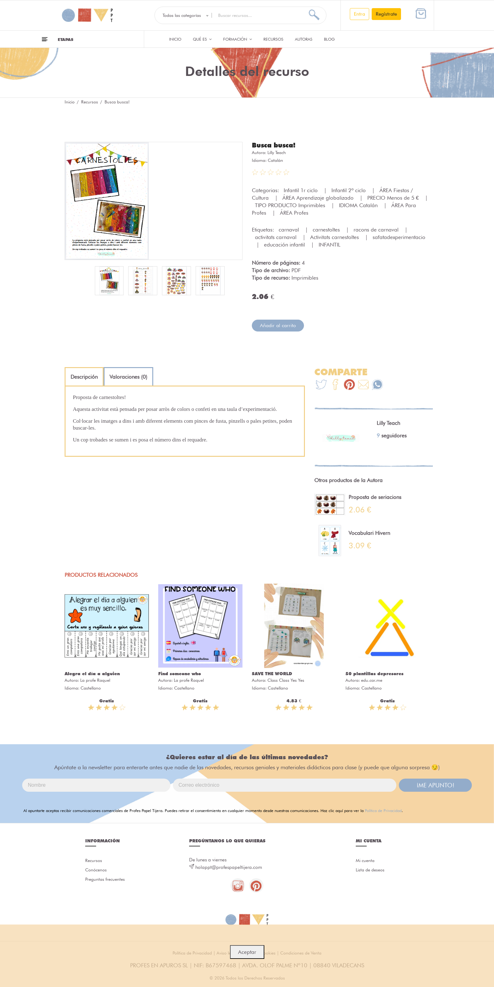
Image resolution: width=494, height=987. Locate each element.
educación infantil (285, 244)
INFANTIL (329, 244)
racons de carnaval (377, 229)
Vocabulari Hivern (369, 533)
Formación (237, 39)
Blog (329, 39)
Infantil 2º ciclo (349, 190)
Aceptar (247, 952)
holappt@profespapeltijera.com (228, 867)
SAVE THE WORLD (272, 673)
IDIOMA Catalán (359, 205)
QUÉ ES (202, 39)
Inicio (175, 39)
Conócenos (97, 870)
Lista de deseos (371, 870)
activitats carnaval (276, 237)
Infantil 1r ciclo (301, 190)
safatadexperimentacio (399, 237)
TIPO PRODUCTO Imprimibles (291, 205)
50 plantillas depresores (374, 673)
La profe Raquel (95, 679)
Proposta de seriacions (375, 497)
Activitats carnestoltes (335, 237)
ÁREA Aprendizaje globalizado (318, 197)
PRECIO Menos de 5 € (393, 197)
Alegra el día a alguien (92, 673)
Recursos (273, 39)
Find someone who (179, 673)
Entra (359, 14)
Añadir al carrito (278, 325)
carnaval (290, 229)
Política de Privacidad (383, 810)
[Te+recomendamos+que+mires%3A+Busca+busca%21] (335, 385)
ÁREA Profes (294, 212)
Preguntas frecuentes (106, 880)
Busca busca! (274, 145)
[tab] (84, 376)
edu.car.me (371, 679)
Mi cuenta (366, 860)
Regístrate (386, 14)
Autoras (303, 39)
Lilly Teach (276, 152)
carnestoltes (327, 229)
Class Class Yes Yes (285, 679)
